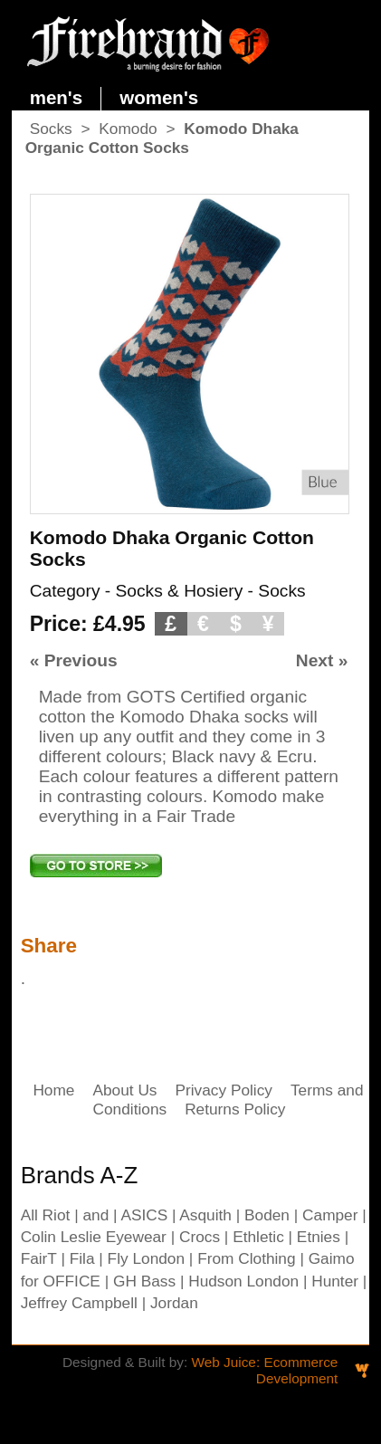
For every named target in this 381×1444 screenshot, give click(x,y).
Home (53, 1090)
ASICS (143, 1215)
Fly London (146, 1258)
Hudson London (243, 1281)
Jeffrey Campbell (79, 1303)
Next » (322, 660)
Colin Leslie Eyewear (94, 1237)
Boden (267, 1215)
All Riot (46, 1215)
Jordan (174, 1303)
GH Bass (144, 1281)
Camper (329, 1215)
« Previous (74, 660)
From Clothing (246, 1258)
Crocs (199, 1237)
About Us (124, 1090)
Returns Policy (235, 1109)
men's (56, 97)
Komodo (128, 129)
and (95, 1215)
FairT (39, 1258)
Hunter (334, 1281)
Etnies (318, 1237)
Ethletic (258, 1237)
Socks (51, 129)
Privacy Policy (224, 1090)
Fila (82, 1258)
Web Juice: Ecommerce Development (264, 1370)
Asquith (205, 1215)
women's (158, 97)
